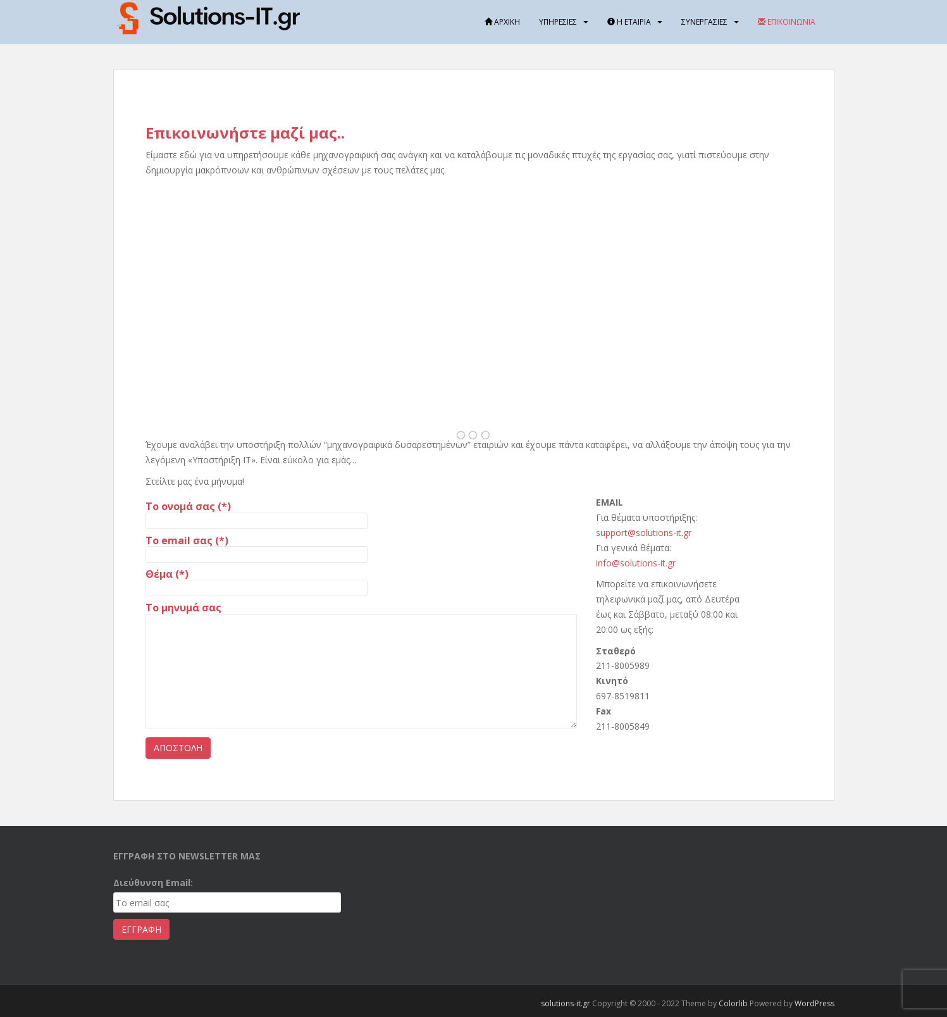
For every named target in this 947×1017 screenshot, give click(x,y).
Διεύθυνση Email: (153, 883)
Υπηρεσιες (558, 21)
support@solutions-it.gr (643, 533)
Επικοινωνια (786, 21)
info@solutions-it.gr (636, 563)
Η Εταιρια (629, 21)
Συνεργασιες (704, 21)
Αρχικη (502, 21)
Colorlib (733, 1003)
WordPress (814, 1003)
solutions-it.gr (565, 1003)
